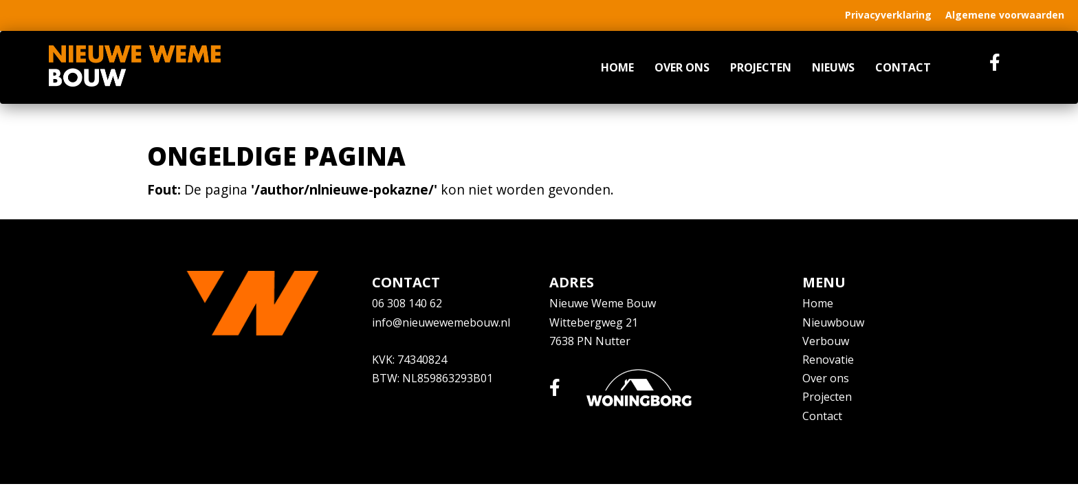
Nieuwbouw (833, 322)
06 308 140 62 (407, 303)
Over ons (682, 67)
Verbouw (825, 341)
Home (617, 67)
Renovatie (828, 359)
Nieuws (833, 67)
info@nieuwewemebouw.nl (441, 322)
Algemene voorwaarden (1004, 14)
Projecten (760, 67)
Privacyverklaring (888, 14)
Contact (903, 67)
